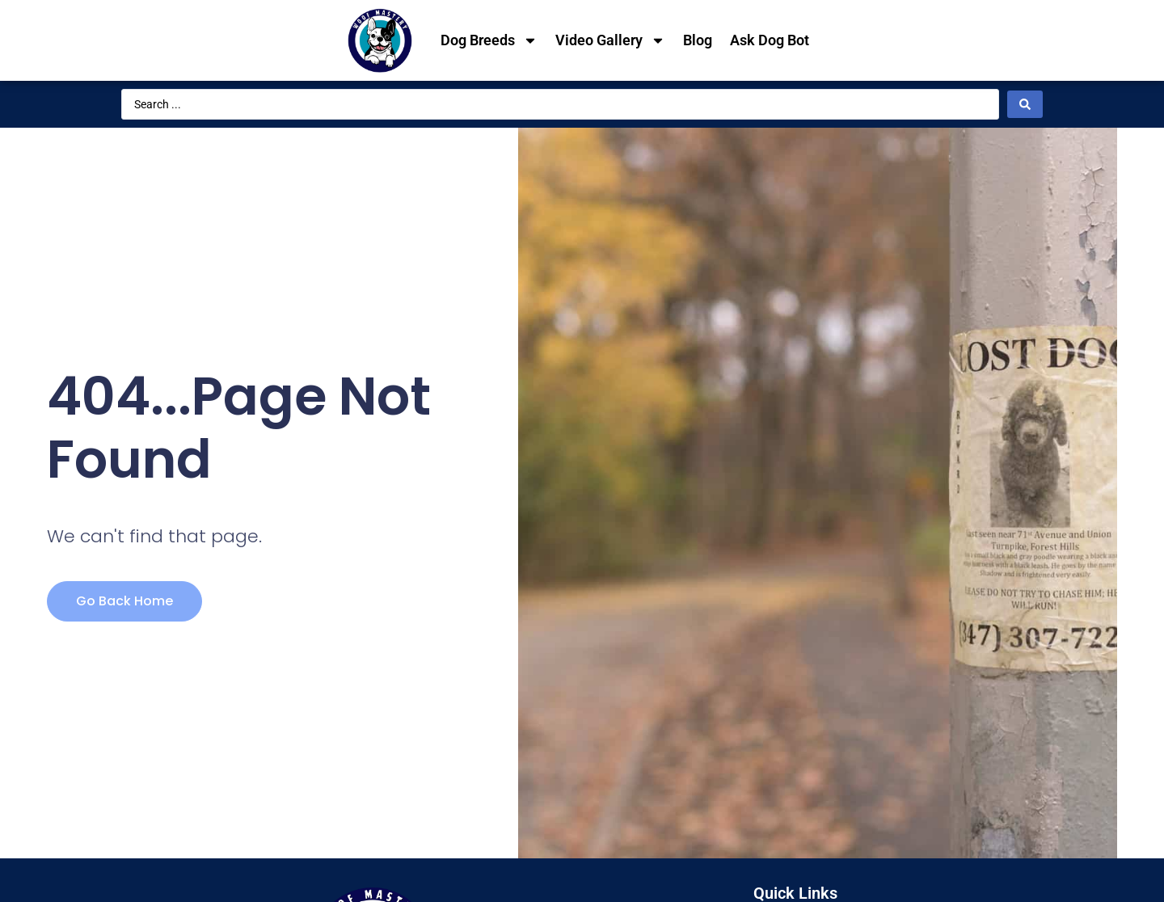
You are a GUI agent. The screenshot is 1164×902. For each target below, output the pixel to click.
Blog (697, 40)
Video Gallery (610, 40)
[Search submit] (1025, 104)
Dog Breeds (489, 40)
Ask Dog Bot (769, 40)
